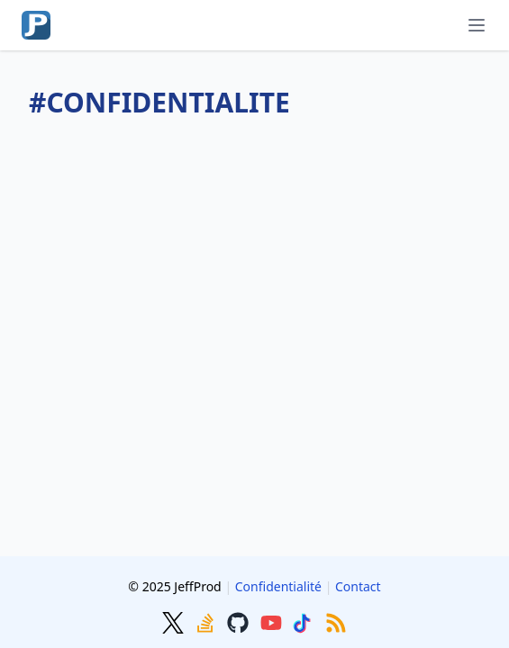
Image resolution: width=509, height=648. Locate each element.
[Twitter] (174, 621)
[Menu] (476, 25)
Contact (358, 586)
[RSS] (336, 621)
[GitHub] (239, 621)
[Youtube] (273, 621)
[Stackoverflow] (207, 621)
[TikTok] (305, 621)
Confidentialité (278, 586)
